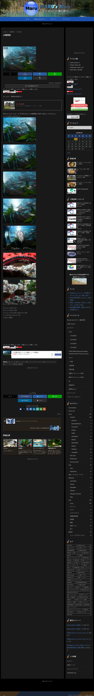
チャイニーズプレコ (21, 361)
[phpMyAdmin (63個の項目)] (86, 550)
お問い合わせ (71, 324)
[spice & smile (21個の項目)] (72, 570)
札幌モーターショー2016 (76, 373)
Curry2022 (73, 335)
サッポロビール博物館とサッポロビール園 (28, 106)
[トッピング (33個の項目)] (87, 560)
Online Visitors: (74, 62)
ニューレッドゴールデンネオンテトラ (35, 361)
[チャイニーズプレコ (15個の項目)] (73, 595)
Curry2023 (73, 339)
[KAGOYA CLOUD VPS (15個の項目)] (79, 592)
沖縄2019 (71, 385)
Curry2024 (73, 343)
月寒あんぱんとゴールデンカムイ (77, 632)
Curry (70, 332)
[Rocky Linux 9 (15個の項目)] (87, 590)
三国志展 (71, 365)
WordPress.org (71, 673)
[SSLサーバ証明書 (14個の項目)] (73, 602)
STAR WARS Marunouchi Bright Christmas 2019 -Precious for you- (79, 353)
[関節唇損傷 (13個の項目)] (71, 605)
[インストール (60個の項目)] (78, 553)
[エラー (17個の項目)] (80, 587)
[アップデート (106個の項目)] (85, 548)
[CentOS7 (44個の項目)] (87, 553)
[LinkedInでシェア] (25, 78)
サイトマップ (71, 393)
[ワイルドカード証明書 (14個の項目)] (84, 600)
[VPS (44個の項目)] (73, 555)
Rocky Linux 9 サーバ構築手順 (76, 320)
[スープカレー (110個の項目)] (73, 548)
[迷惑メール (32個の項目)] (71, 563)
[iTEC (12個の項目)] (88, 610)
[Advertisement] (32, 41)
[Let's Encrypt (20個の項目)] (73, 575)
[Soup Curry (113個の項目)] (85, 545)
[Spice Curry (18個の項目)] (72, 577)
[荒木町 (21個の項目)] (72, 573)
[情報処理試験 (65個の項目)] (73, 550)
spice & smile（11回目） (74, 625)
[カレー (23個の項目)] (70, 568)
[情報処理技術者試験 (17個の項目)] (84, 582)
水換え (16, 364)
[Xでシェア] (10, 74)
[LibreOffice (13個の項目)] (80, 605)
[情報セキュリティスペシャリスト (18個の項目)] (79, 580)
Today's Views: (74, 65)
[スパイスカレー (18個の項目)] (85, 577)
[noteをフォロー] (37, 409)
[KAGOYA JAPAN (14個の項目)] (85, 597)
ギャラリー (70, 328)
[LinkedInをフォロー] (34, 409)
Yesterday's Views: (75, 67)
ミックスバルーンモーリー (50, 361)
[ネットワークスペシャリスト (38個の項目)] (75, 558)
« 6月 (68, 153)
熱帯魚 (5, 361)
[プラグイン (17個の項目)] (71, 587)
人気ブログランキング (74, 89)
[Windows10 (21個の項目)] (85, 573)
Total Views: (73, 70)
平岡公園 (71, 369)
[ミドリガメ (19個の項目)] (86, 575)
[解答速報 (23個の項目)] (78, 568)
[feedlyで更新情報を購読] (40, 409)
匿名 (85, 629)
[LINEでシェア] (55, 74)
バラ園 (71, 361)
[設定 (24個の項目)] (87, 565)
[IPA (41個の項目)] (86, 555)
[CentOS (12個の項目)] (79, 614)
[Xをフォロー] (24, 409)
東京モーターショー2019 (76, 377)
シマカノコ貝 (12, 361)
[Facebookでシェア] (25, 74)
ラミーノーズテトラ (8, 364)
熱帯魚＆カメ (73, 389)
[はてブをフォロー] (30, 409)
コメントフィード (72, 669)
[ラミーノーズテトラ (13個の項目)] (79, 607)
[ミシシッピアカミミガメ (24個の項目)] (75, 565)
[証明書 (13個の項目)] (88, 605)
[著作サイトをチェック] (20, 409)
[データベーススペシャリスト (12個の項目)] (75, 610)
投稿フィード (71, 665)
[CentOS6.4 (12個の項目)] (73, 612)
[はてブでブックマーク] (40, 74)
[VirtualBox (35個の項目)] (87, 558)
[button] (40, 78)
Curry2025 (73, 347)
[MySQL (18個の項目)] (72, 582)
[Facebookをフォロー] (27, 409)
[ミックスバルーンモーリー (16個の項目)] (74, 590)
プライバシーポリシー (73, 397)
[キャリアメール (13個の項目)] (86, 602)
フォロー (59, 354)
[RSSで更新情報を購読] (44, 409)
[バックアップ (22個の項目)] (87, 568)
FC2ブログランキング (74, 94)
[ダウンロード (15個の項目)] (86, 595)
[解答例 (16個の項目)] (88, 587)
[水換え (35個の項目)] (70, 560)
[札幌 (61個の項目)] (70, 553)
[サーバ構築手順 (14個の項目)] (73, 597)
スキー (71, 357)
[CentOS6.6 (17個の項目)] (73, 585)
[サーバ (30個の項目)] (79, 563)
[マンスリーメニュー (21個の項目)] (85, 570)
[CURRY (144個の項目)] (73, 545)
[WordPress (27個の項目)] (87, 563)
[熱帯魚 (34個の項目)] (78, 560)
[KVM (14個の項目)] (71, 600)
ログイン (70, 661)
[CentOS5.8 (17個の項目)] (85, 585)
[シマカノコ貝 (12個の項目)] (85, 612)
